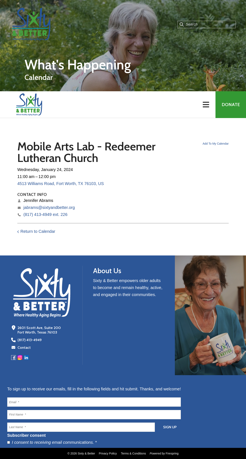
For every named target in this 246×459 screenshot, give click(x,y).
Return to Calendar (37, 231)
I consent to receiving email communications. (52, 442)
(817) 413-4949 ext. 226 (46, 214)
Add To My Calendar (215, 143)
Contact (24, 347)
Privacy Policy (108, 453)
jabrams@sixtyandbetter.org (49, 207)
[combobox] (206, 24)
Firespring (172, 453)
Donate (231, 104)
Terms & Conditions (133, 453)
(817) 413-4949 (30, 340)
